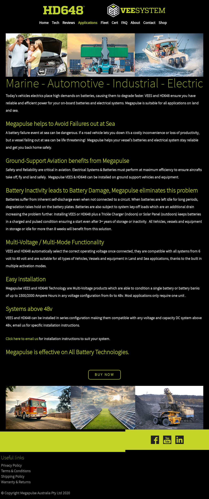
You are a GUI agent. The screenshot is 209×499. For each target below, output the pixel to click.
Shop (163, 22)
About (135, 22)
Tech (55, 22)
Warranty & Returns (15, 482)
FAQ (124, 22)
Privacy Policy (11, 465)
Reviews (68, 22)
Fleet (104, 22)
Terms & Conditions (15, 471)
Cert (115, 22)
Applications (87, 22)
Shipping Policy (12, 476)
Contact (149, 22)
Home (44, 22)
